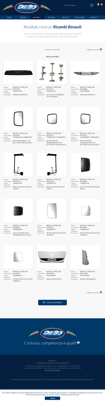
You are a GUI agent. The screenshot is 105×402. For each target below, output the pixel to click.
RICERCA (51, 17)
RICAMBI (37, 17)
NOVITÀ (66, 17)
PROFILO (23, 17)
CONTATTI (94, 17)
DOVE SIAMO (80, 17)
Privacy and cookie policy (52, 370)
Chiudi (52, 398)
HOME (9, 17)
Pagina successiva (94, 49)
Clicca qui (75, 395)
